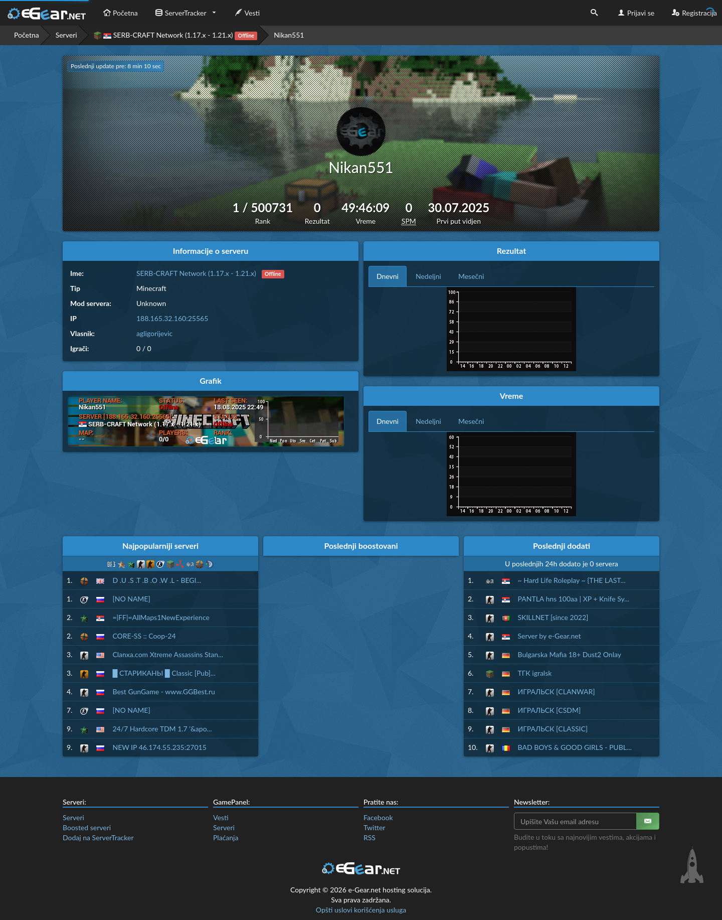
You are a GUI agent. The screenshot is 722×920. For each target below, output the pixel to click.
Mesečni (471, 276)
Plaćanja (225, 837)
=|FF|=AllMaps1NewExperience (160, 617)
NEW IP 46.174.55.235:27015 (159, 747)
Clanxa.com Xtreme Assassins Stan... (167, 654)
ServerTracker (180, 13)
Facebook (378, 817)
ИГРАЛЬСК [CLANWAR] (556, 691)
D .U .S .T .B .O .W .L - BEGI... (156, 580)
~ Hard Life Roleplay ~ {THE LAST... (572, 580)
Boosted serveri (87, 827)
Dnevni (388, 276)
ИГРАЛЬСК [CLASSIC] (553, 728)
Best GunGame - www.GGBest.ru (163, 691)
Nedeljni (428, 276)
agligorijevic (154, 333)
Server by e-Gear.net (549, 636)
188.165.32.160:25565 (172, 318)
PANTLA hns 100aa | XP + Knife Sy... (574, 598)
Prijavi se (635, 13)
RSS (370, 837)
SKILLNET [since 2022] (553, 617)
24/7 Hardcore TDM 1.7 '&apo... (162, 728)
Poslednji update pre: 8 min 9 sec (114, 66)
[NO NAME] (131, 598)
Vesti (246, 13)
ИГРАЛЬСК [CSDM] (549, 710)
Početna (119, 13)
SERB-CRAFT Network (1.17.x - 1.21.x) (176, 35)
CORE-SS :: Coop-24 (143, 636)
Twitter (374, 827)
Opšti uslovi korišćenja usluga (361, 909)
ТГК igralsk (535, 673)
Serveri (66, 35)
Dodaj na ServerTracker (98, 837)
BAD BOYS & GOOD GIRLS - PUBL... (575, 747)
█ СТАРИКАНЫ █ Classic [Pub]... (163, 673)
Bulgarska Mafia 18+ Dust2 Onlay (569, 654)
